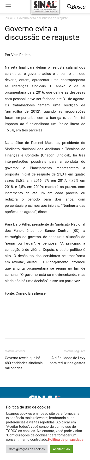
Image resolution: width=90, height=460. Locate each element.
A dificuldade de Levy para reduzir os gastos (67, 360)
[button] (8, 6)
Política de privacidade (65, 439)
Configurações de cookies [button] (27, 449)
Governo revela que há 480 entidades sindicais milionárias (23, 363)
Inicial (8, 18)
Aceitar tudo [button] (61, 449)
